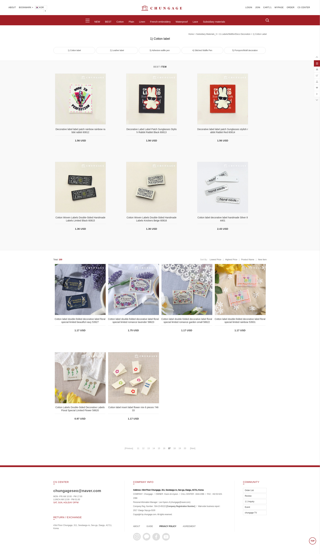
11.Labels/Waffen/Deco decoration (234, 34)
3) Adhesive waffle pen (160, 50)
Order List (249, 490)
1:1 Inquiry (249, 501)
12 (143, 448)
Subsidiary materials (214, 21)
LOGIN (249, 7)
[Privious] (129, 448)
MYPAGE (279, 7)
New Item (262, 259)
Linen (142, 21)
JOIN (257, 7)
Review (248, 496)
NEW (97, 21)
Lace (195, 21)
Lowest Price (215, 259)
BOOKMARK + (26, 7)
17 (169, 448)
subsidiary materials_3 (206, 34)
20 (185, 448)
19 (180, 448)
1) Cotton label (260, 34)
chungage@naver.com (180, 502)
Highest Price (231, 259)
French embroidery (160, 21)
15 (159, 448)
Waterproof (182, 21)
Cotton (120, 21)
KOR (39, 7)
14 (154, 448)
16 (164, 448)
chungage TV (251, 513)
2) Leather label (117, 50)
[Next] (192, 448)
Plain (131, 21)
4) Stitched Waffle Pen (202, 50)
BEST (108, 21)
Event (247, 507)
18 (174, 448)
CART (266, 7)
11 (138, 448)
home (191, 34)
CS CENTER (303, 7)
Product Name (247, 259)
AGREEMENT (189, 526)
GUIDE (149, 526)
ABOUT (12, 7)
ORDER (290, 7)
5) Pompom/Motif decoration (245, 50)
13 (148, 448)
